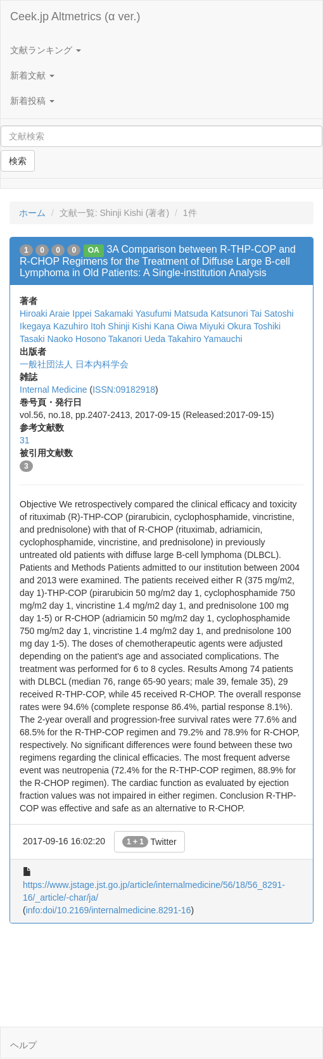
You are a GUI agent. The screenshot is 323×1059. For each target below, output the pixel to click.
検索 (18, 161)
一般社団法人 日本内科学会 (74, 364)
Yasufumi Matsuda (172, 313)
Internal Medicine (53, 389)
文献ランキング (45, 50)
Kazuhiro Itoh (79, 326)
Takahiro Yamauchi (205, 339)
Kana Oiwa (175, 326)
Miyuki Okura (225, 326)
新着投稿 (32, 101)
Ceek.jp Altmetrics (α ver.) (75, 16)
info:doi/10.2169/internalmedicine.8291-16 (108, 910)
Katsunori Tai (236, 313)
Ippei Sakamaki (102, 313)
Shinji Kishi (129, 326)
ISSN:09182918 (123, 389)
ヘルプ (23, 1045)
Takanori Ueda (136, 339)
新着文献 (32, 75)
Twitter (149, 841)
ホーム (32, 213)
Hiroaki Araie (45, 313)
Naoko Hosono (77, 339)
